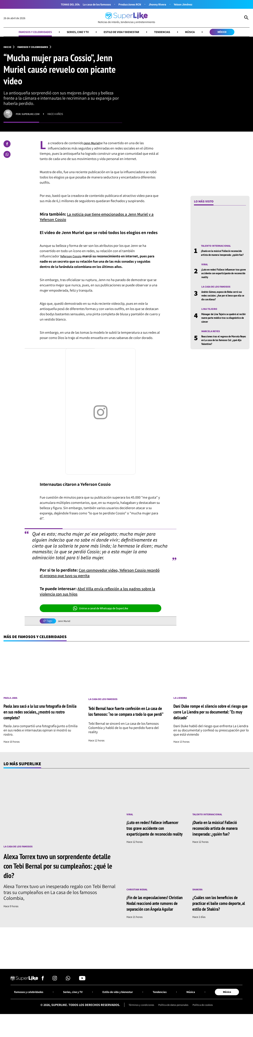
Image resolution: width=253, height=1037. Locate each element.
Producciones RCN (128, 4)
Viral (205, 269)
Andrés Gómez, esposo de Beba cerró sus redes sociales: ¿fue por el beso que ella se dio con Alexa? (223, 301)
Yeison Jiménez (186, 4)
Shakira (197, 897)
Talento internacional (217, 246)
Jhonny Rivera (159, 4)
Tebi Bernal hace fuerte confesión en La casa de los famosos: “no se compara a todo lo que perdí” (126, 713)
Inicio (8, 47)
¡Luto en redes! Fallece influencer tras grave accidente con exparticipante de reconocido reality (222, 278)
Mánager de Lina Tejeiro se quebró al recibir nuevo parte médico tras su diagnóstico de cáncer (222, 323)
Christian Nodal (137, 897)
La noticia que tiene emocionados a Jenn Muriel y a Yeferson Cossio (99, 217)
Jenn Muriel (92, 144)
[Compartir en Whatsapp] (7, 155)
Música (194, 32)
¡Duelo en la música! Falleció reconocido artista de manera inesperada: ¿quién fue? (223, 256)
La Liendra (180, 699)
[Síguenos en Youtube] (82, 993)
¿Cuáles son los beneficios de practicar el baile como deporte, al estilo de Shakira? (220, 911)
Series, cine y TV (75, 32)
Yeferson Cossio (71, 257)
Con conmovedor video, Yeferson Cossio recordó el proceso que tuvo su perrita (97, 573)
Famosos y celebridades (29, 32)
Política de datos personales (173, 1020)
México (228, 32)
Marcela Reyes (211, 337)
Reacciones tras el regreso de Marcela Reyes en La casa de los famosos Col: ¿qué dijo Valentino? (222, 346)
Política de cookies (205, 1020)
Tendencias (165, 32)
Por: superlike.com (29, 115)
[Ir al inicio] (126, 18)
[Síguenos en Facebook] (43, 993)
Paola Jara (11, 699)
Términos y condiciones (139, 1020)
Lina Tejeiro (209, 314)
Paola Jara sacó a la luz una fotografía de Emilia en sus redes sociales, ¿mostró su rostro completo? (39, 713)
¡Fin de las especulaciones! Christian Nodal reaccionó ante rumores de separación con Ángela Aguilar (153, 914)
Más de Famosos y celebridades (38, 638)
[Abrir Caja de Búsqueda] (246, 18)
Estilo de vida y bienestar (122, 32)
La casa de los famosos (93, 4)
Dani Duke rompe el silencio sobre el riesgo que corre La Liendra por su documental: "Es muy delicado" (211, 713)
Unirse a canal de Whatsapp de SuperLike (100, 609)
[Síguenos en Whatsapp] (68, 993)
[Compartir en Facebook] (7, 144)
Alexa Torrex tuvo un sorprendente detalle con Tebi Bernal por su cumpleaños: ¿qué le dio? (52, 867)
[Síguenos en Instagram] (55, 993)
